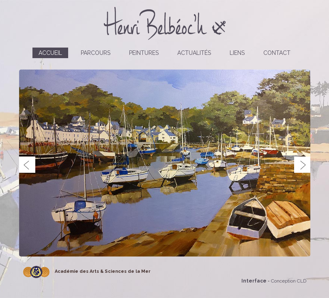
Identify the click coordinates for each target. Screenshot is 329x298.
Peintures (144, 53)
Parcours (95, 53)
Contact (276, 53)
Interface (254, 281)
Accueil (50, 53)
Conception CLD (288, 281)
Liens (237, 53)
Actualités (194, 53)
